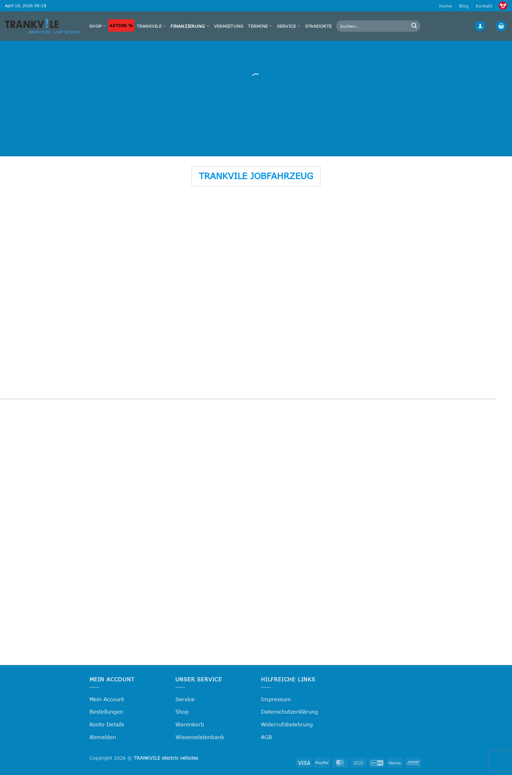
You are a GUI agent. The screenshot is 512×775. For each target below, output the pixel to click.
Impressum (276, 699)
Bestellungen (106, 711)
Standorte (318, 26)
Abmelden (102, 737)
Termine (260, 26)
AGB (266, 737)
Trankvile (151, 26)
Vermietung (229, 26)
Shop (97, 26)
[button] (480, 26)
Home (445, 5)
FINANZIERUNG (189, 26)
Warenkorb (189, 724)
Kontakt (484, 5)
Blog (464, 5)
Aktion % (121, 25)
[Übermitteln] (414, 26)
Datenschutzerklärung (289, 711)
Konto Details (106, 724)
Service (288, 26)
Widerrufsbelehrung (287, 724)
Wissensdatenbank (199, 737)
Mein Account (106, 699)
